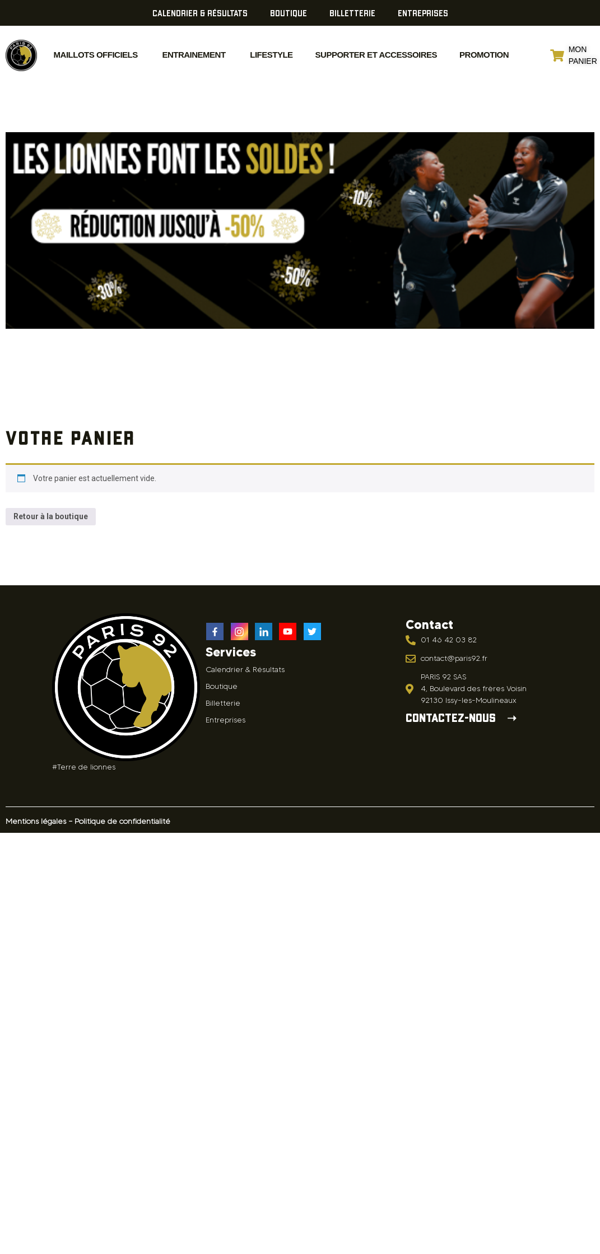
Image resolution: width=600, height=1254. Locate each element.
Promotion (484, 54)
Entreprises (423, 13)
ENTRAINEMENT (193, 54)
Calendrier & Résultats (200, 13)
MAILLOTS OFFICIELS (96, 54)
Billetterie (352, 13)
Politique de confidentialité (122, 821)
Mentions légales (36, 821)
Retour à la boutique (50, 516)
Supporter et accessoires (376, 54)
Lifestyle (270, 54)
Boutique (288, 13)
